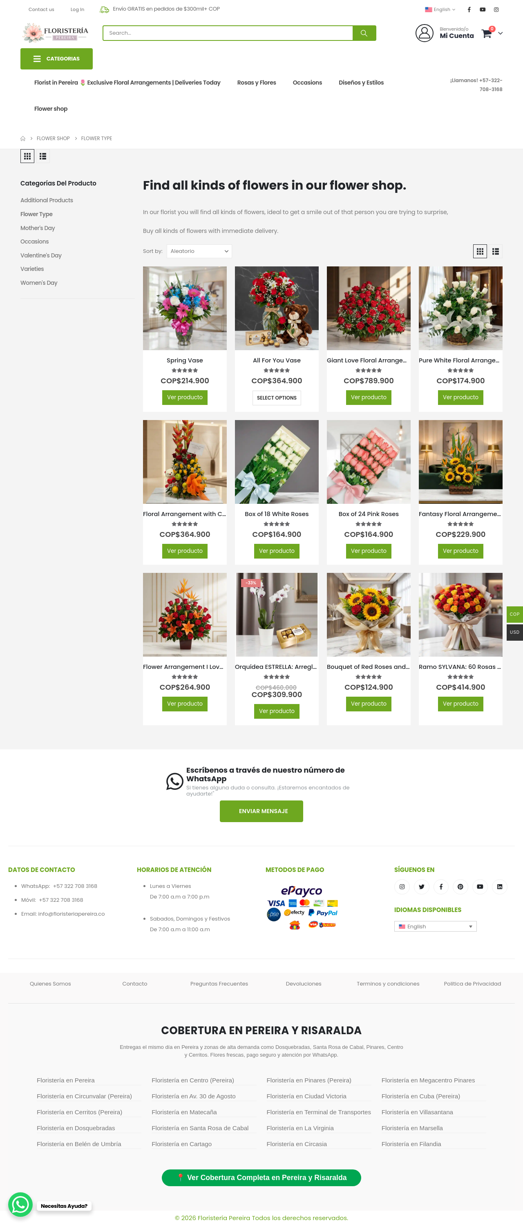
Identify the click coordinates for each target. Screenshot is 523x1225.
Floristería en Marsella (412, 1127)
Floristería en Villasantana (417, 1112)
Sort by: (153, 251)
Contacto (134, 984)
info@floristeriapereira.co (71, 914)
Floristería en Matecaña (184, 1112)
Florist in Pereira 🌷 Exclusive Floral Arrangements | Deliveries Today (127, 82)
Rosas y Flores (256, 82)
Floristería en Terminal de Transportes (319, 1112)
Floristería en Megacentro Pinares (428, 1080)
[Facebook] (469, 9)
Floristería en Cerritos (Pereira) (79, 1112)
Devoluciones (304, 984)
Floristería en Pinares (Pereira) (309, 1080)
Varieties (32, 270)
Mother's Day (38, 228)
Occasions (307, 82)
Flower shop (50, 109)
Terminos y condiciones (388, 984)
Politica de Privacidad (472, 984)
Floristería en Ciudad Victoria (307, 1096)
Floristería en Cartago (182, 1143)
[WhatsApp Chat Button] (20, 1204)
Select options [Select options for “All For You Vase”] (277, 397)
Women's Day (39, 284)
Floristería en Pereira (66, 1080)
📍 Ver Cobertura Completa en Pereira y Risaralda (261, 1178)
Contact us (41, 9)
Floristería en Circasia (297, 1143)
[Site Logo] (55, 33)
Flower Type (36, 214)
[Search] (364, 33)
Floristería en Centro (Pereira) (193, 1080)
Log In (78, 9)
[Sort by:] (199, 251)
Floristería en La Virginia (300, 1127)
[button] (27, 156)
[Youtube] (483, 9)
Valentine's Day (41, 256)
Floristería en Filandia (411, 1143)
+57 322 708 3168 (75, 886)
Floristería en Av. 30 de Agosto (193, 1096)
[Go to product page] (185, 308)
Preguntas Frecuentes (219, 984)
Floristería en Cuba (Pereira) (421, 1096)
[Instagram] (496, 9)
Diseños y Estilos (361, 82)
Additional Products (47, 201)
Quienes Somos (50, 984)
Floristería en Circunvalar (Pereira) (84, 1096)
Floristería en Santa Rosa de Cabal (200, 1127)
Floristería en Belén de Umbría (79, 1143)
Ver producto (185, 397)
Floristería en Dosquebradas (76, 1127)
